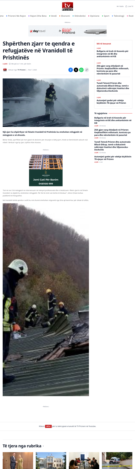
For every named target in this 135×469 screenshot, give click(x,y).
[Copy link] (86, 70)
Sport (105, 16)
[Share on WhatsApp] (81, 70)
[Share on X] (76, 70)
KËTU (48, 426)
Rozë (130, 16)
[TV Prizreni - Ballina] (67, 6)
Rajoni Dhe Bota (37, 16)
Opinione (93, 16)
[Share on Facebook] (70, 70)
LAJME (5, 64)
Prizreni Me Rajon (16, 16)
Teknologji (118, 16)
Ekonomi (64, 16)
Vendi (53, 16)
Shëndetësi (79, 16)
